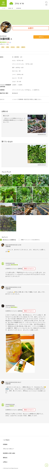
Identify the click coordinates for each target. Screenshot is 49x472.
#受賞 (18, 47)
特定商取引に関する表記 (9, 453)
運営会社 (5, 457)
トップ (3, 8)
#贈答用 (23, 47)
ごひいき (16, 3)
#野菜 (3, 47)
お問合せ (5, 462)
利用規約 (5, 444)
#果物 (7, 47)
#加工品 (12, 47)
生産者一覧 (10, 8)
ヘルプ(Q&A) (6, 440)
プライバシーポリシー (8, 448)
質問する (41, 37)
